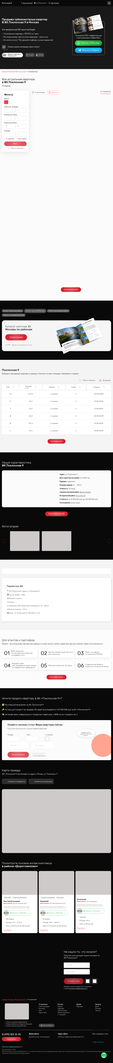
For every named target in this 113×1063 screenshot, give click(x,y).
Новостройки (62, 1010)
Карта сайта (43, 1012)
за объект (15, 107)
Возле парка (60, 897)
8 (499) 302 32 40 (11, 1034)
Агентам (39, 55)
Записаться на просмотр (41, 781)
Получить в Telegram (88, 50)
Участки (97, 1010)
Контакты (42, 1008)
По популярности (106, 93)
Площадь (10, 735)
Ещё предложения (56, 441)
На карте (30, 55)
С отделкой (10, 139)
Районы (60, 1006)
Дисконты (53, 92)
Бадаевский (44, 901)
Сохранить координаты (14, 781)
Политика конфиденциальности (12, 1047)
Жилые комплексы (64, 1012)
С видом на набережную (20, 897)
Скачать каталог (16, 337)
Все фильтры (105, 380)
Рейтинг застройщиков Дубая (58, 311)
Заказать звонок (11, 1039)
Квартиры (61, 1008)
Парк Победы (54, 3)
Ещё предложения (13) (71, 289)
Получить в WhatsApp (88, 43)
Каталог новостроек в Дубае (12, 311)
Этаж (28, 735)
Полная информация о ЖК (56, 514)
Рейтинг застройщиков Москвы (13, 315)
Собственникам (44, 1006)
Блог (40, 1010)
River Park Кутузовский (12, 901)
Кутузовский (80, 496)
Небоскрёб (7, 897)
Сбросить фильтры (15, 148)
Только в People (38, 92)
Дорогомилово (26, 3)
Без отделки (22, 139)
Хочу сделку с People (57, 677)
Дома (97, 1006)
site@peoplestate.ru (98, 1042)
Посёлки (98, 1008)
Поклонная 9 (39, 138)
